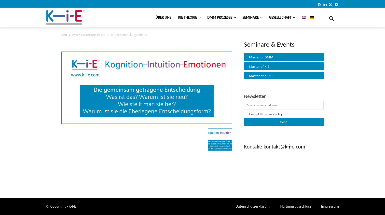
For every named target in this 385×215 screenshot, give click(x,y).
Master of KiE (259, 66)
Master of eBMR (261, 76)
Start (64, 35)
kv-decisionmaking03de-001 (89, 35)
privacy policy (274, 114)
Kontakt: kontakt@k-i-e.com (274, 146)
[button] (331, 17)
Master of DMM (261, 57)
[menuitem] (302, 17)
